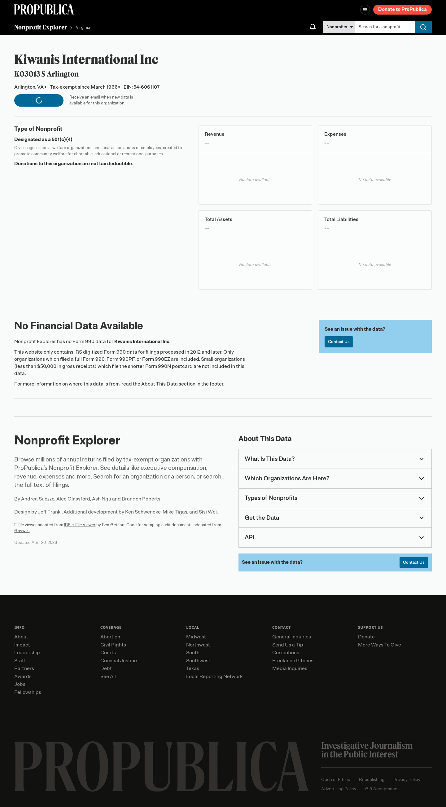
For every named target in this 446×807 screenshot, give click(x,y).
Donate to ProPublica (402, 9)
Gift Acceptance (381, 789)
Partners (24, 668)
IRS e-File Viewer (79, 524)
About (21, 637)
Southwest (198, 661)
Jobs (19, 684)
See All (108, 676)
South (192, 653)
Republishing (371, 779)
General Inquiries (291, 637)
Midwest (196, 637)
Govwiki (21, 530)
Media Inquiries (289, 668)
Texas (192, 668)
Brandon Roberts (141, 499)
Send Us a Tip (287, 645)
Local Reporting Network (214, 676)
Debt (106, 668)
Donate (366, 637)
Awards (23, 676)
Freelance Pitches (292, 661)
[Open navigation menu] (365, 10)
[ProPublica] (44, 9)
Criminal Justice (118, 661)
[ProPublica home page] (161, 766)
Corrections (285, 653)
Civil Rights (113, 645)
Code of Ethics (335, 779)
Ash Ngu (101, 499)
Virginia (83, 27)
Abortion (110, 637)
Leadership (27, 653)
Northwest (198, 645)
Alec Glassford (73, 499)
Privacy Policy (406, 779)
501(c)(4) (62, 139)
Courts (108, 653)
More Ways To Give (379, 645)
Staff (19, 661)
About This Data (159, 384)
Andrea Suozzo (38, 499)
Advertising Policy (338, 789)
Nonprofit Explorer (40, 27)
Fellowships (27, 692)
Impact (22, 645)
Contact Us (339, 341)
